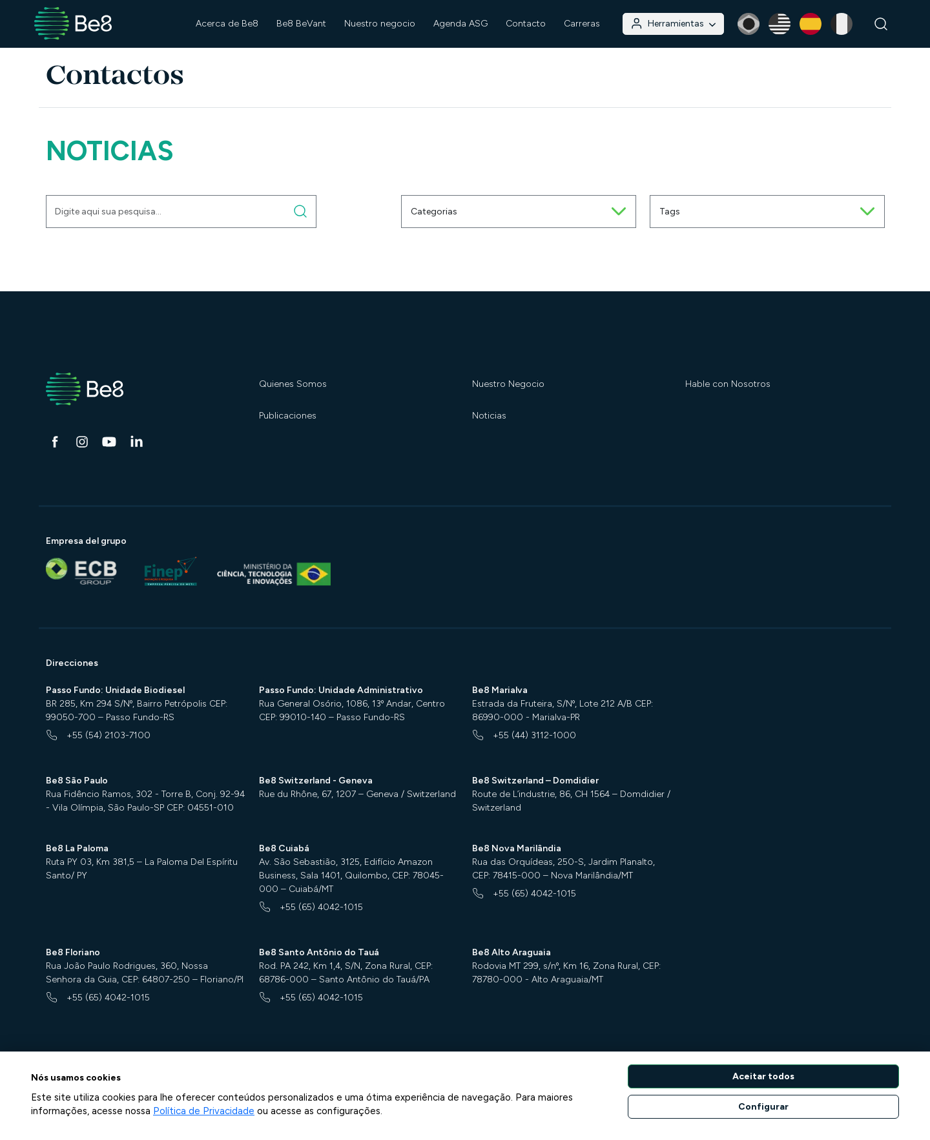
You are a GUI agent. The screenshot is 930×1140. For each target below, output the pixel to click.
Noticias (489, 415)
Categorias (518, 211)
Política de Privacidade (203, 1111)
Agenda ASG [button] (460, 23)
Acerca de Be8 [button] (227, 23)
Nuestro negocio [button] (379, 23)
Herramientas (673, 23)
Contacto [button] (526, 23)
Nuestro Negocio (508, 383)
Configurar (763, 1106)
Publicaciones (287, 415)
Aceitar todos (763, 1076)
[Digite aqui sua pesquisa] (300, 211)
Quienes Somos (293, 383)
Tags (767, 211)
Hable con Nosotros (727, 383)
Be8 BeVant (301, 23)
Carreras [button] (582, 23)
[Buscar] (881, 24)
